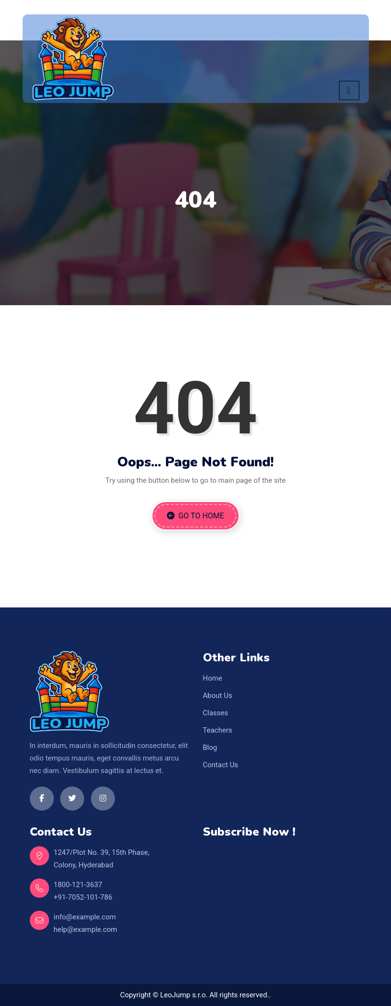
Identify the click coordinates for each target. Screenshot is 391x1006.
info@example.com (85, 917)
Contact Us (221, 765)
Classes (215, 713)
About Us (217, 695)
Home (212, 678)
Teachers (217, 730)
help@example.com (85, 929)
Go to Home (195, 515)
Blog (210, 747)
